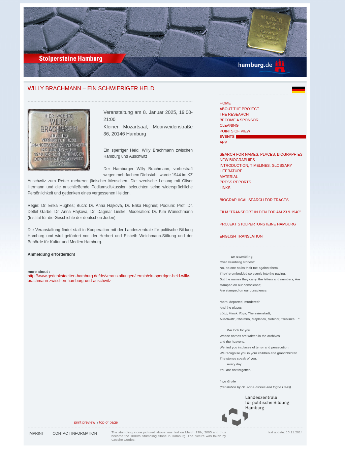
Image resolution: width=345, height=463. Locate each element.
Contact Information (75, 433)
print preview (84, 422)
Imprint (36, 433)
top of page (108, 422)
